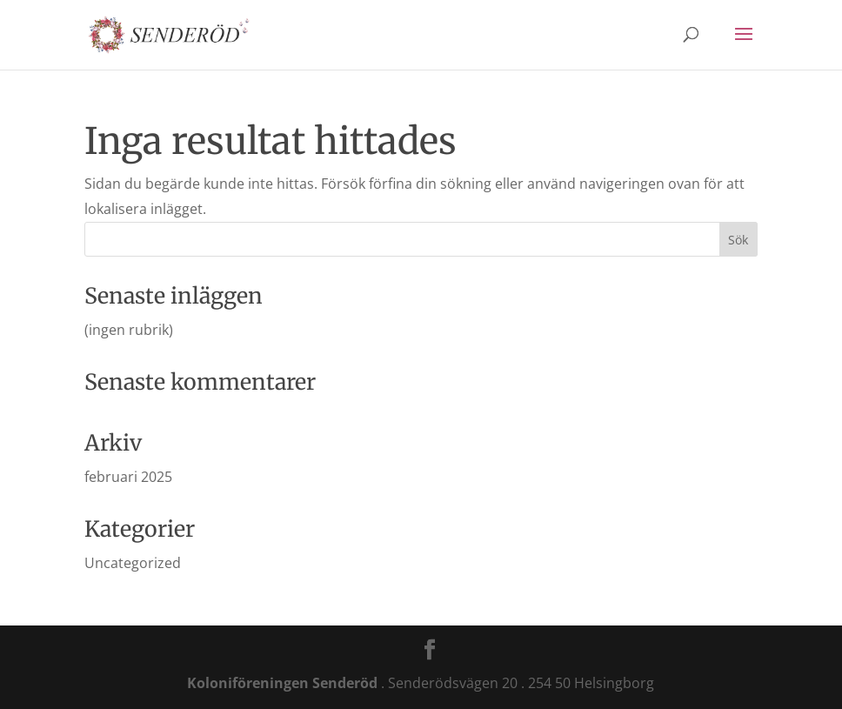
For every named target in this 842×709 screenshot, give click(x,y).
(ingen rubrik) (128, 329)
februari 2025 (128, 476)
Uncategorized (132, 562)
